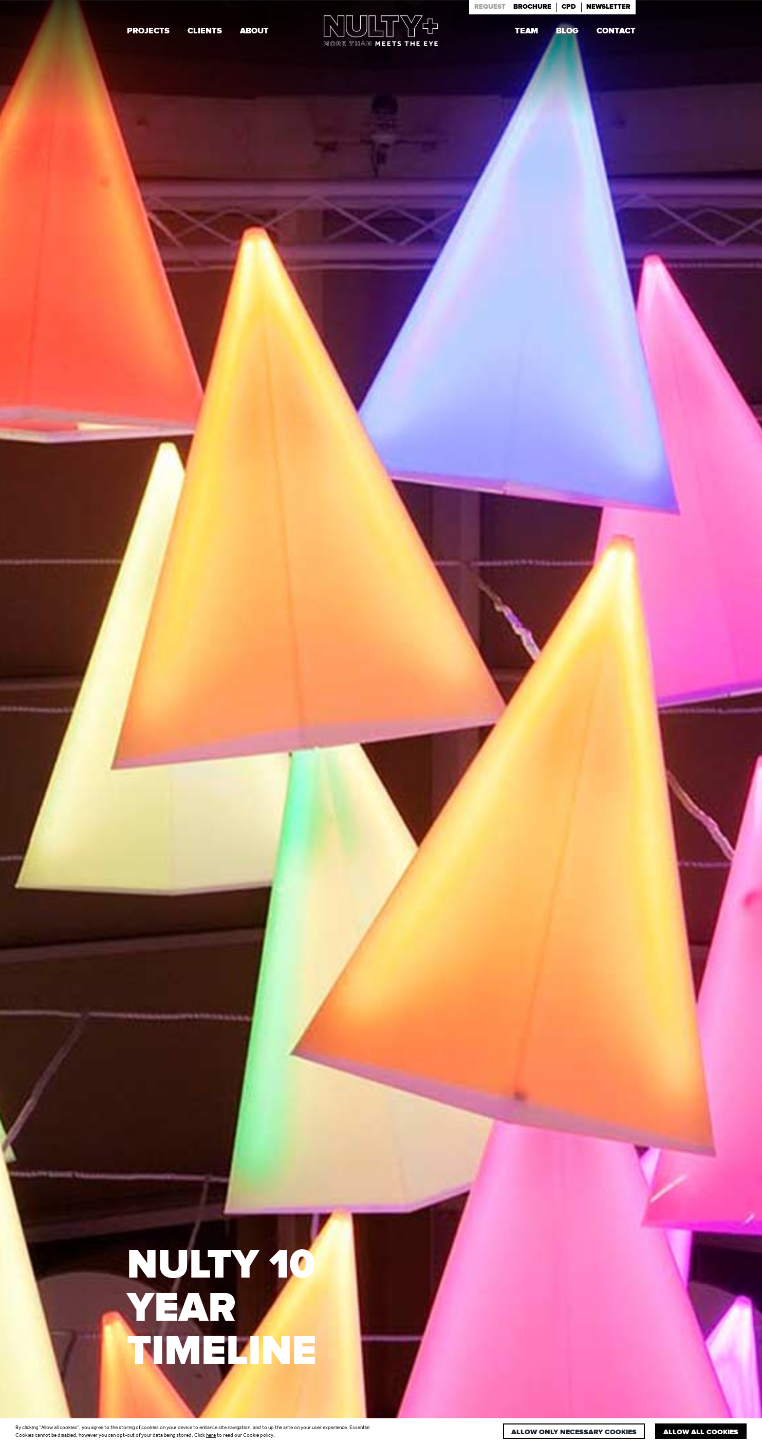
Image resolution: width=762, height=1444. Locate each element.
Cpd (569, 7)
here (211, 1435)
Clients (205, 32)
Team (526, 32)
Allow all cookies (700, 1432)
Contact (616, 32)
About (254, 32)
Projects (148, 32)
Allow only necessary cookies (574, 1432)
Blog (567, 32)
